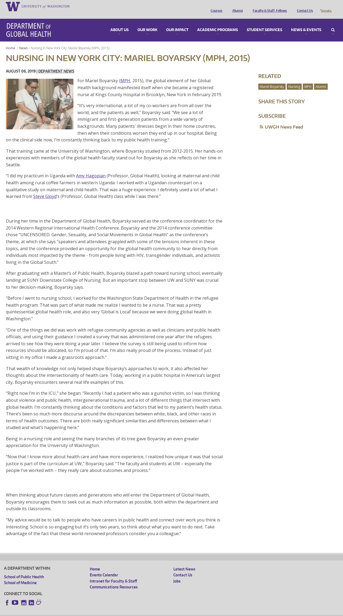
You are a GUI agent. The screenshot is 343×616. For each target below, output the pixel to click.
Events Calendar (104, 567)
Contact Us (304, 6)
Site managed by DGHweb (128, 612)
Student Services (264, 22)
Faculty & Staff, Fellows (268, 6)
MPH (125, 73)
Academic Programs (217, 22)
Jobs (177, 573)
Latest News (184, 561)
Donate (325, 6)
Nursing (294, 79)
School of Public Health (24, 569)
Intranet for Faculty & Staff (113, 573)
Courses (215, 6)
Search (333, 22)
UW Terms (96, 612)
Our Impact (177, 22)
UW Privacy (75, 612)
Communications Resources (114, 579)
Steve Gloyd (45, 189)
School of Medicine (20, 575)
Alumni (236, 6)
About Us (119, 22)
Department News (56, 63)
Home (10, 40)
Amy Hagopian (91, 168)
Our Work (147, 22)
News (23, 40)
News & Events (306, 22)
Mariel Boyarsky (272, 79)
